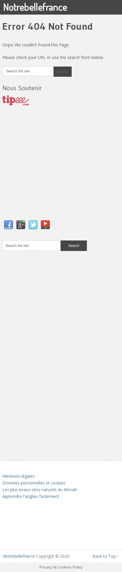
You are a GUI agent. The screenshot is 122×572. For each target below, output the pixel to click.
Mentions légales (18, 476)
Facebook (8, 225)
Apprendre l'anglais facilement (30, 496)
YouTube (45, 225)
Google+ (20, 225)
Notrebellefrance (35, 7)
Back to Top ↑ (105, 556)
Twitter (33, 225)
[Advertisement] (46, 168)
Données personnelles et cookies (34, 483)
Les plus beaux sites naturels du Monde (39, 489)
